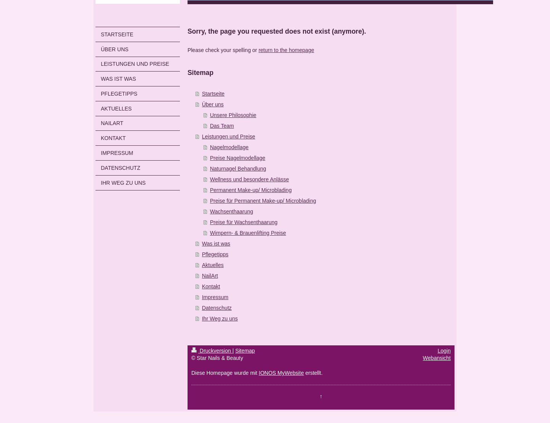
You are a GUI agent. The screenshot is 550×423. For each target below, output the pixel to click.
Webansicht (437, 358)
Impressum (215, 297)
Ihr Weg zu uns (220, 319)
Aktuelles (213, 265)
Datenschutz (217, 308)
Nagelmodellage (229, 147)
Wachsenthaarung (231, 211)
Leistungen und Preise (228, 136)
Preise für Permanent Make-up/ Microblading (263, 201)
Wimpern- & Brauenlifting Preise (248, 233)
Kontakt (211, 286)
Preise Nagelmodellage (237, 158)
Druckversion (211, 351)
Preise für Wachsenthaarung (244, 222)
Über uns (213, 104)
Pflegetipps (215, 254)
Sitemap (245, 351)
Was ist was (216, 244)
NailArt (210, 276)
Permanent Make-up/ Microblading (251, 190)
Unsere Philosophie (233, 115)
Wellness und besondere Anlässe (249, 179)
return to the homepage (286, 50)
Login (444, 351)
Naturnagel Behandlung (238, 169)
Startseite (213, 94)
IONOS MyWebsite (281, 373)
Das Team (222, 126)
